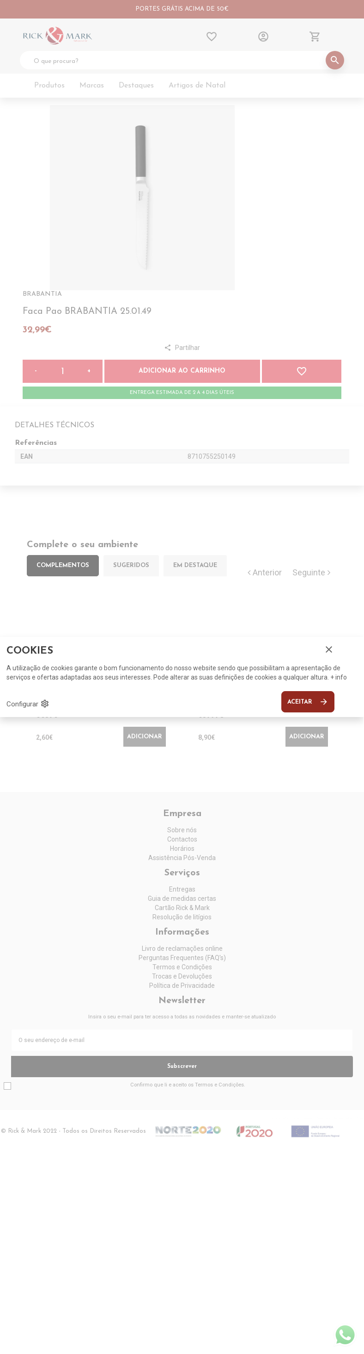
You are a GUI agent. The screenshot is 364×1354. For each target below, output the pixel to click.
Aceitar (307, 701)
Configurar (27, 703)
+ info (338, 677)
